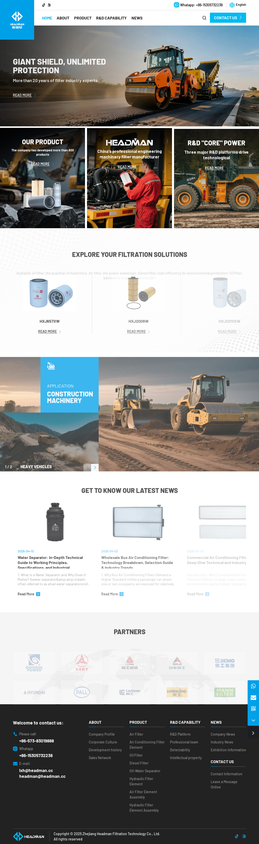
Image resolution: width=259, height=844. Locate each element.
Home (47, 17)
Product (83, 17)
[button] (95, 476)
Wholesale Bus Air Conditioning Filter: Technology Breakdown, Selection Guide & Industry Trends (147, 562)
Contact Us (228, 17)
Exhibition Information (228, 750)
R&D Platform (180, 734)
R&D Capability (111, 17)
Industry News (222, 742)
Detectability (180, 750)
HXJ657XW (58, 321)
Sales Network (100, 758)
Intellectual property (186, 758)
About (63, 17)
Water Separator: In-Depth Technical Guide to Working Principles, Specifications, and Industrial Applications (59, 562)
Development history (105, 750)
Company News (223, 734)
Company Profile (102, 734)
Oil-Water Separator (145, 771)
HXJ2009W (149, 321)
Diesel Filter (139, 763)
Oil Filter (136, 755)
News (137, 17)
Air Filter (136, 734)
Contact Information (226, 774)
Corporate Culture (103, 742)
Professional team (184, 742)
